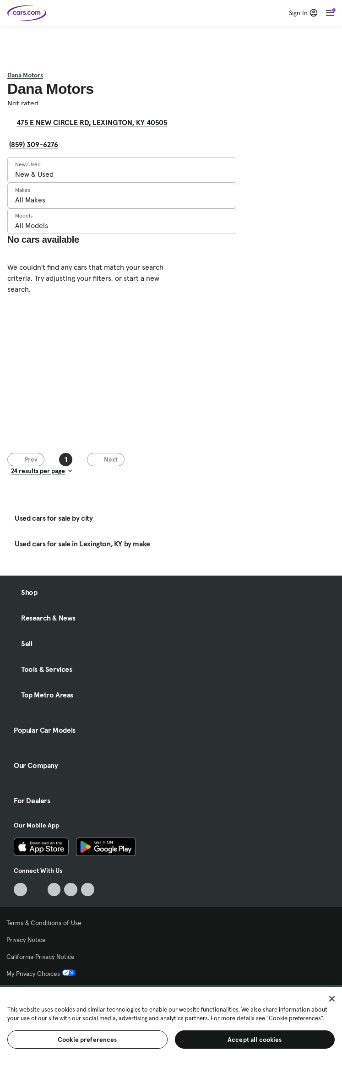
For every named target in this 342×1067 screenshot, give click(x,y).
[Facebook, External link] (37, 889)
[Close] (332, 999)
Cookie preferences (87, 1039)
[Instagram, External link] (70, 889)
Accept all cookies (255, 1039)
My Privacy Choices (41, 973)
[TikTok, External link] (20, 889)
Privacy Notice (26, 940)
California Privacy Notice (40, 957)
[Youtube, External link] (54, 889)
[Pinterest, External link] (87, 889)
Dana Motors (25, 75)
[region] (171, 1026)
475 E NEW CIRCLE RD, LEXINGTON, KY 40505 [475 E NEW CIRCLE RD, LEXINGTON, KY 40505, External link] (95, 122)
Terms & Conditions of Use (43, 923)
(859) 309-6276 (33, 144)
